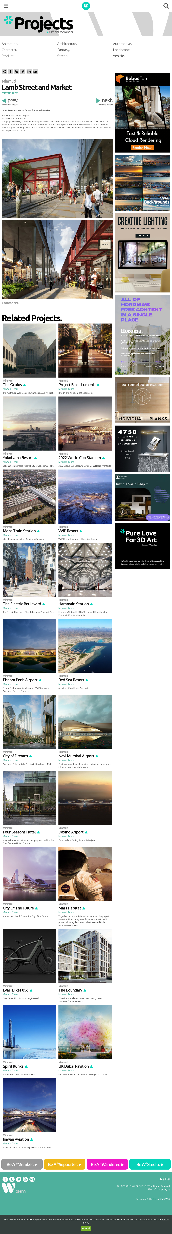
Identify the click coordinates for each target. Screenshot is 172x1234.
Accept (86, 1228)
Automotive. (122, 43)
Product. (8, 56)
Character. (9, 49)
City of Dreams (17, 755)
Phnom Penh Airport (22, 679)
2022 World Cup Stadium (81, 457)
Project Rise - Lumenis (79, 384)
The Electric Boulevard (24, 603)
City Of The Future (20, 908)
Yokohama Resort (20, 457)
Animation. (10, 43)
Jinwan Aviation (18, 1139)
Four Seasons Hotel (21, 832)
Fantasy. (63, 49)
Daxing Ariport (73, 832)
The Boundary (72, 990)
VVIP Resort (70, 530)
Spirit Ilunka (15, 1066)
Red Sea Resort (73, 679)
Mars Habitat (71, 908)
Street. (62, 56)
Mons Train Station (21, 530)
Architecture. (67, 43)
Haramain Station (75, 603)
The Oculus (14, 384)
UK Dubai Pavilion (75, 1066)
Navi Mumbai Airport (78, 755)
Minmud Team (10, 92)
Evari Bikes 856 (18, 990)
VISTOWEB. (165, 1199)
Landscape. (122, 49)
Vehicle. (119, 56)
